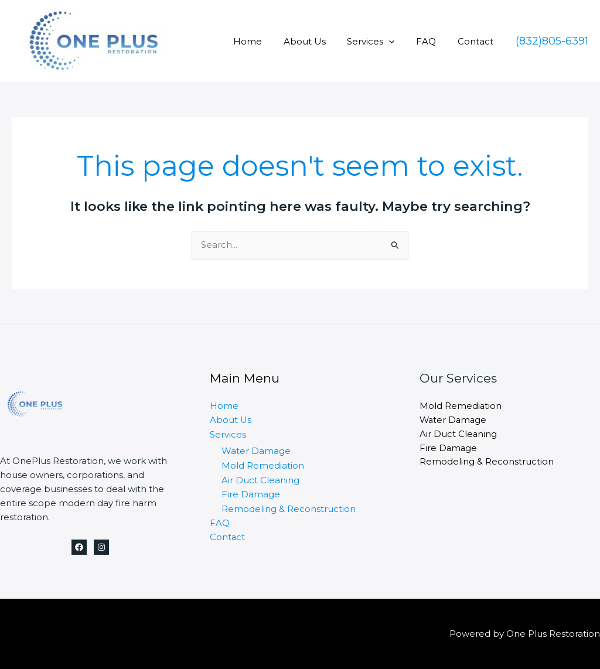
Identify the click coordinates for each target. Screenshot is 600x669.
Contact (477, 41)
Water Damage (256, 450)
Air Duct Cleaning (260, 478)
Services (380, 41)
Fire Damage (250, 493)
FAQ (432, 41)
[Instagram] (101, 547)
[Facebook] (79, 547)
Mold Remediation (262, 464)
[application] (398, 41)
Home (265, 41)
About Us (318, 41)
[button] (552, 41)
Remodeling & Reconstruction (288, 507)
